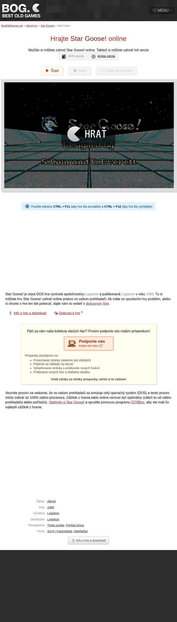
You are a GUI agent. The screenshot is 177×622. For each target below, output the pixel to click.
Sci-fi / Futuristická (59, 531)
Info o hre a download (88, 540)
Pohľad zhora (75, 525)
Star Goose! (47, 25)
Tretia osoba (55, 525)
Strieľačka (81, 531)
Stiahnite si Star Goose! (66, 402)
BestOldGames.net (12, 25)
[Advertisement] (39, 250)
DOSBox (137, 402)
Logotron (53, 513)
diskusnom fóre (97, 303)
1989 (50, 507)
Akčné (51, 501)
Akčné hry (31, 25)
